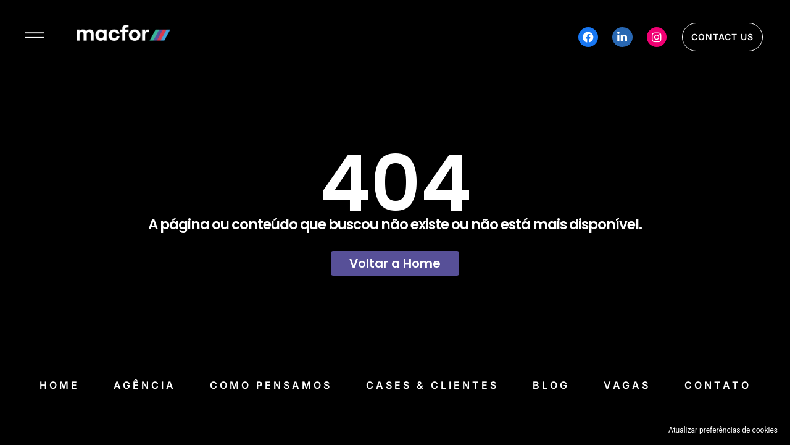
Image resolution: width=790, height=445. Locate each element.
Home (60, 385)
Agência (145, 385)
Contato (717, 385)
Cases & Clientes (432, 385)
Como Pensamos (271, 385)
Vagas (627, 385)
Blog (551, 385)
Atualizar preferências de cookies (723, 430)
